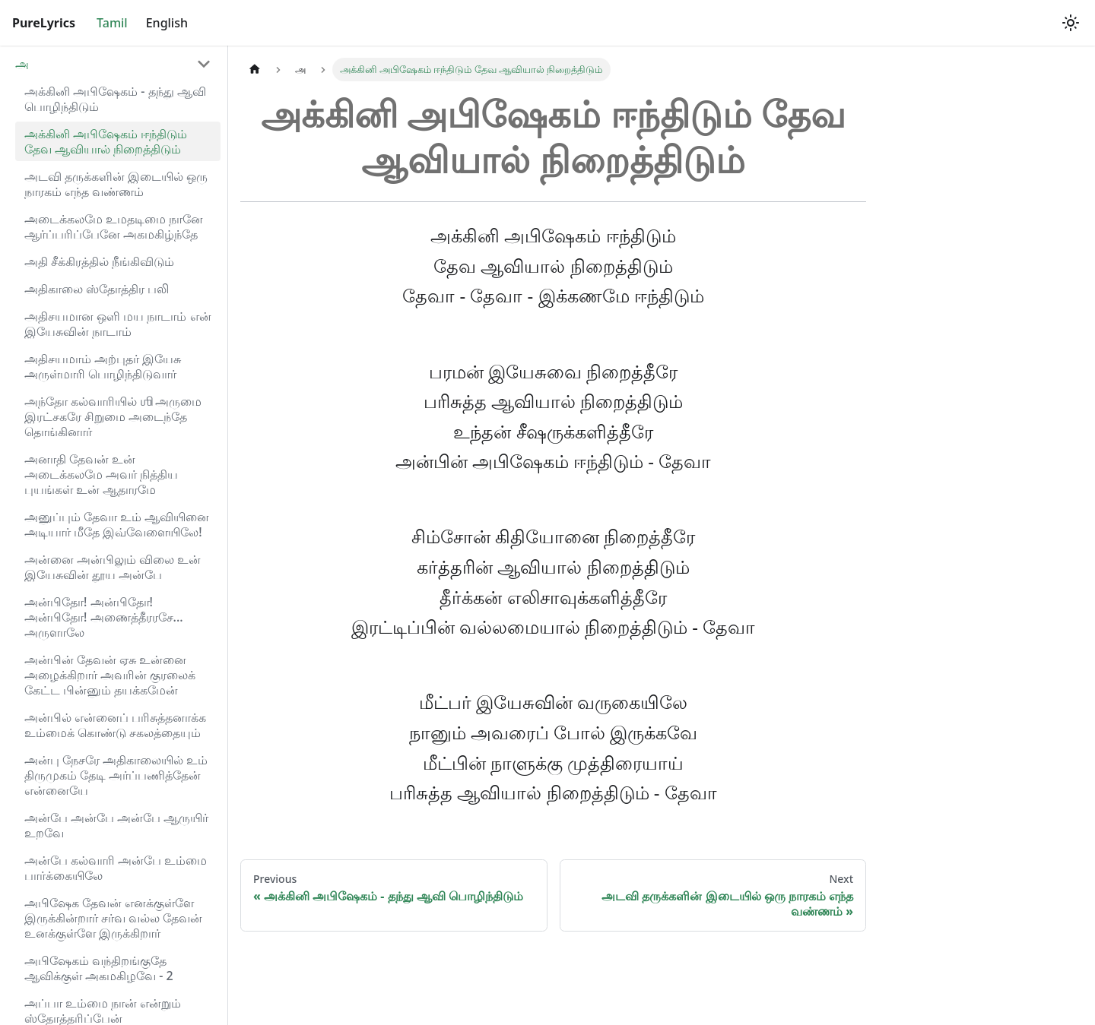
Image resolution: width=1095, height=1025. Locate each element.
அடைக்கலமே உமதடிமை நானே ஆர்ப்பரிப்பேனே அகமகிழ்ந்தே (113, 226)
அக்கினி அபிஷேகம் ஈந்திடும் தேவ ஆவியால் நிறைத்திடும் (105, 141)
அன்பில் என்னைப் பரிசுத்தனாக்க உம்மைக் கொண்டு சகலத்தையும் (115, 725)
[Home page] (254, 69)
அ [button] (22, 63)
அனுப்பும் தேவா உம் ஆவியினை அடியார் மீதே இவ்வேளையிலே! (116, 524)
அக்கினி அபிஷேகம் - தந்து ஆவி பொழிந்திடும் (115, 99)
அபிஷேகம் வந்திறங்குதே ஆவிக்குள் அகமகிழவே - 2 (98, 968)
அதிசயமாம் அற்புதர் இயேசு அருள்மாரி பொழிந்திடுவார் (102, 366)
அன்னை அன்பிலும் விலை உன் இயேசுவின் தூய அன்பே (112, 567)
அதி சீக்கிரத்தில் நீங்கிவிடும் (99, 261)
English (167, 22)
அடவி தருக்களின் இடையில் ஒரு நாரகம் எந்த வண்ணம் (116, 184)
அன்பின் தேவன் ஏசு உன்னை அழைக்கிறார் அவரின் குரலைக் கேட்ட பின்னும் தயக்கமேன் (109, 674)
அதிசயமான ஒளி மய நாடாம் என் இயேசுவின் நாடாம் (117, 324)
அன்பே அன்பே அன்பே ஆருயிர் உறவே (116, 825)
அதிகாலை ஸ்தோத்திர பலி (96, 288)
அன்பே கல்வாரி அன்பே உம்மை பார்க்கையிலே (115, 868)
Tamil (112, 22)
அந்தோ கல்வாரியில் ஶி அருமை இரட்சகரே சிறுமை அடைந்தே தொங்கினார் (113, 416)
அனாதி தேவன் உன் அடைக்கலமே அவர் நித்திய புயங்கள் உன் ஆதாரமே (101, 474)
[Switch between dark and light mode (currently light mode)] (1070, 23)
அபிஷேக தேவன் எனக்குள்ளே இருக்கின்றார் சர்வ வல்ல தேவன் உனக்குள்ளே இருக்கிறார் (113, 917)
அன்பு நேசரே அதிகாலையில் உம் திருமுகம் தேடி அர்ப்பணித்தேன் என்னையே (116, 775)
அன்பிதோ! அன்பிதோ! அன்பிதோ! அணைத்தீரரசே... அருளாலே (103, 617)
